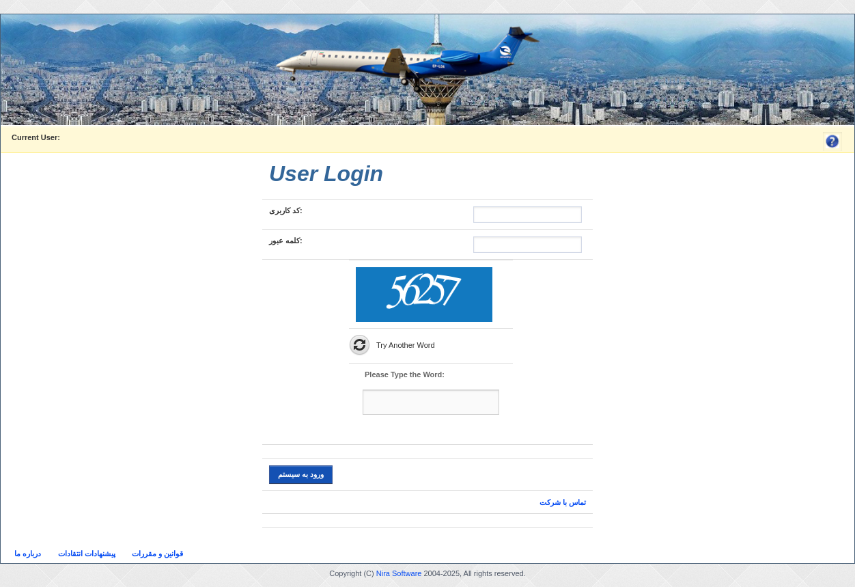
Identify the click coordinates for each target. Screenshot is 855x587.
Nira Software (399, 573)
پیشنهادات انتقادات (86, 553)
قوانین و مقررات (157, 553)
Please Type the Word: (405, 374)
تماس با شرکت (562, 502)
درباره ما (27, 553)
